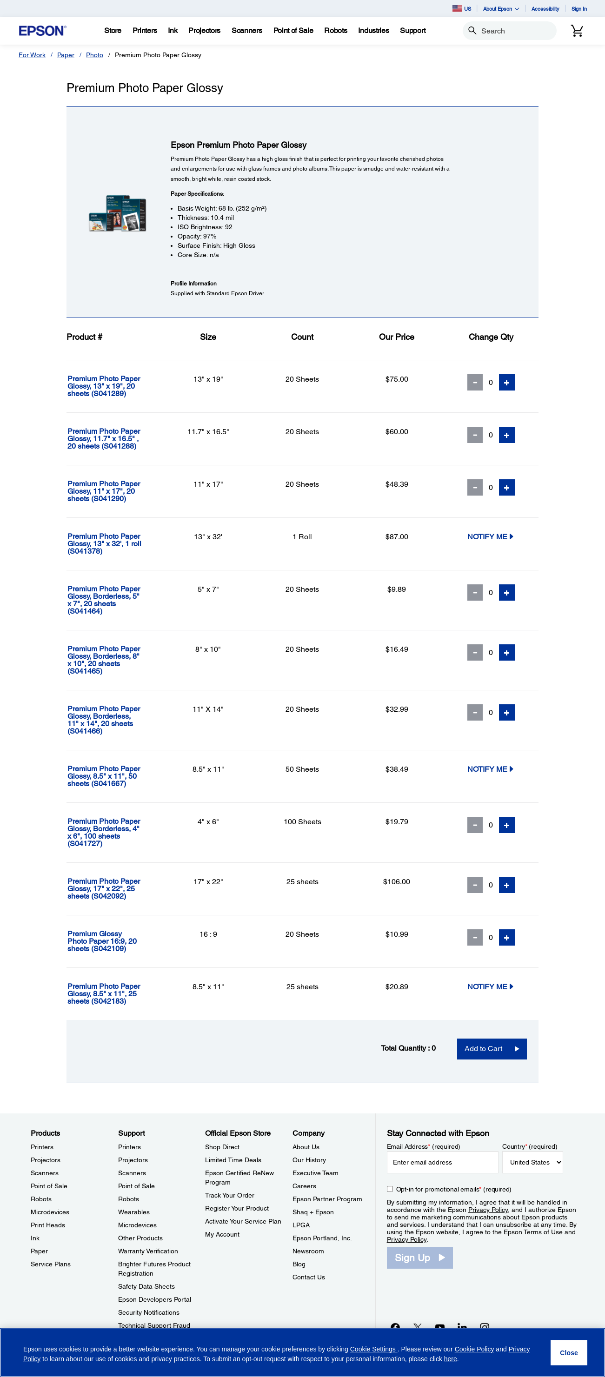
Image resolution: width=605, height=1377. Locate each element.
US (461, 8)
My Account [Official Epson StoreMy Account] (222, 1234)
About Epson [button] (501, 9)
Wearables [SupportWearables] (134, 1212)
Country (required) (530, 1146)
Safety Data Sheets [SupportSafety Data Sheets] (146, 1286)
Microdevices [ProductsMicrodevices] (50, 1212)
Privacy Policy (488, 1209)
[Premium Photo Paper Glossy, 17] (113, 889)
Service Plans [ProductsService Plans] (51, 1264)
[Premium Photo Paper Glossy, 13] (113, 386)
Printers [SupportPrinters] (129, 1147)
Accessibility (545, 9)
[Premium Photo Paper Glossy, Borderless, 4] (113, 832)
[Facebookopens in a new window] (395, 1327)
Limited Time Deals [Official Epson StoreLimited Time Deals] (233, 1160)
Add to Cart (483, 1048)
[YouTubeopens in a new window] (440, 1327)
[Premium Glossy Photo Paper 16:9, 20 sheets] (113, 941)
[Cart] (577, 30)
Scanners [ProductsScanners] (45, 1173)
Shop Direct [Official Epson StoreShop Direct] (222, 1147)
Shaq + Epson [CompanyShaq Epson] (313, 1212)
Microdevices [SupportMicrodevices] (137, 1225)
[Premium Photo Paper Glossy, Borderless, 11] (113, 720)
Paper (65, 55)
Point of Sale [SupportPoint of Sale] (136, 1186)
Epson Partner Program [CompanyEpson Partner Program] (327, 1199)
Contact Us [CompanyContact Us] (309, 1277)
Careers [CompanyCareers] (304, 1186)
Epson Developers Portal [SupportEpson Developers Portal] (154, 1299)
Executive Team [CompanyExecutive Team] (316, 1173)
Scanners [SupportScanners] (132, 1173)
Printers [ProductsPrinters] (42, 1147)
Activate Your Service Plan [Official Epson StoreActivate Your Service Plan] (243, 1221)
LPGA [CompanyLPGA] (301, 1225)
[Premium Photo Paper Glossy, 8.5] (113, 776)
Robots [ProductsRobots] (41, 1199)
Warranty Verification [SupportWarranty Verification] (148, 1251)
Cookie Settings (374, 1349)
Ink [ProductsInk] (35, 1238)
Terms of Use (543, 1232)
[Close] (569, 1352)
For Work (32, 55)
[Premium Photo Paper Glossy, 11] (113, 491)
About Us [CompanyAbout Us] (306, 1147)
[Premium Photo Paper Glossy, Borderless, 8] (113, 660)
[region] (302, 1352)
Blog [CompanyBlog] (299, 1264)
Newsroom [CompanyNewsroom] (308, 1251)
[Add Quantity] (507, 382)
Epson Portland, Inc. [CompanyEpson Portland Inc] (322, 1238)
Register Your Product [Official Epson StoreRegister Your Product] (237, 1208)
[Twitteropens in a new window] (417, 1327)
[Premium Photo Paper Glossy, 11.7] (113, 439)
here (450, 1359)
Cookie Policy (474, 1349)
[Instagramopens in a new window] (484, 1327)
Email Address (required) (424, 1146)
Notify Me (491, 536)
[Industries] (373, 31)
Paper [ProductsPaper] (39, 1251)
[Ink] (172, 31)
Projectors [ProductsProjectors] (45, 1160)
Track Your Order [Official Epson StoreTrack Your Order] (229, 1195)
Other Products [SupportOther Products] (140, 1238)
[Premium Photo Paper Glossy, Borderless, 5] (113, 600)
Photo (94, 55)
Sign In (579, 9)
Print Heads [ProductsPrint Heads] (48, 1225)
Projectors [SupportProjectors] (133, 1160)
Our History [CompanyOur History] (309, 1160)
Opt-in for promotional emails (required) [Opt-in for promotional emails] (454, 1189)
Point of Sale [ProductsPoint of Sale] (49, 1186)
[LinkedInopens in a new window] (462, 1327)
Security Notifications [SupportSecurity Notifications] (149, 1312)
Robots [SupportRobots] (128, 1199)
